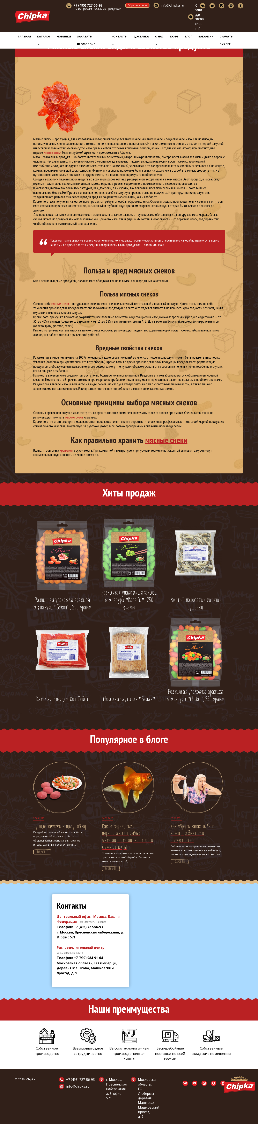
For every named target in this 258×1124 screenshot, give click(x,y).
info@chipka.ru (172, 5)
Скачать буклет (226, 40)
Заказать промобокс (86, 40)
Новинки (64, 36)
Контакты (119, 40)
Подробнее (42, 852)
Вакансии (206, 36)
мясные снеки (52, 152)
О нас (159, 40)
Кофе (174, 36)
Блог (188, 36)
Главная (24, 36)
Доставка (141, 36)
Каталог (44, 40)
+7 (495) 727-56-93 (80, 1079)
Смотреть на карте (94, 922)
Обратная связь (137, 5)
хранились (66, 450)
